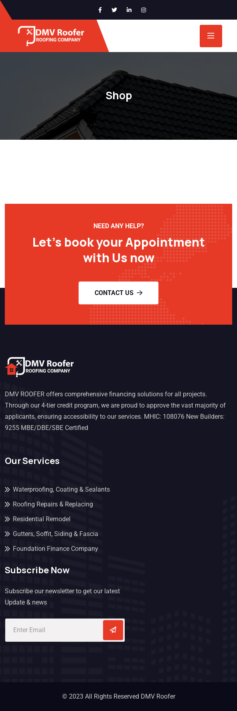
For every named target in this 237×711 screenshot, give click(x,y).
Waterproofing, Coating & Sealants (61, 489)
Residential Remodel (42, 519)
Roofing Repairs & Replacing (53, 504)
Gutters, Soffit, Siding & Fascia (55, 534)
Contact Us (118, 293)
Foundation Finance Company (55, 548)
